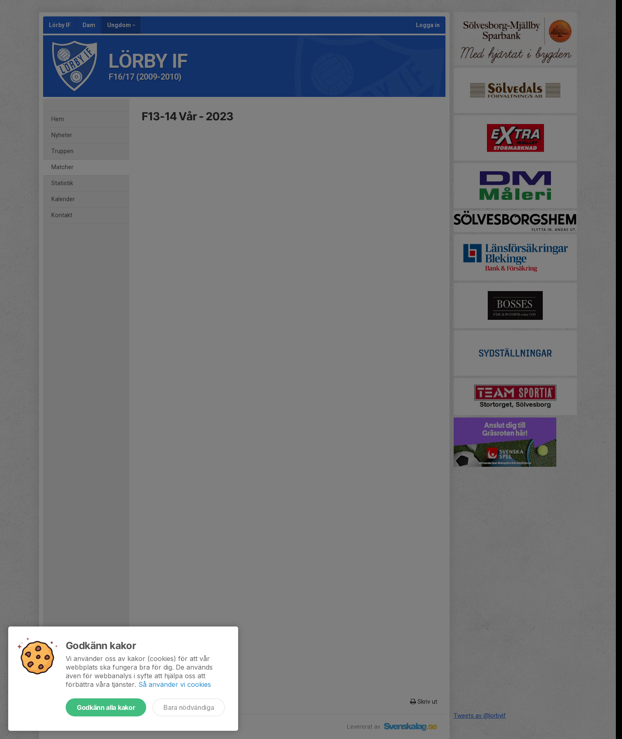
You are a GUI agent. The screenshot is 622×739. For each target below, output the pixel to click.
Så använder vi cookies (174, 684)
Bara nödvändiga (188, 707)
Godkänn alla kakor (106, 707)
